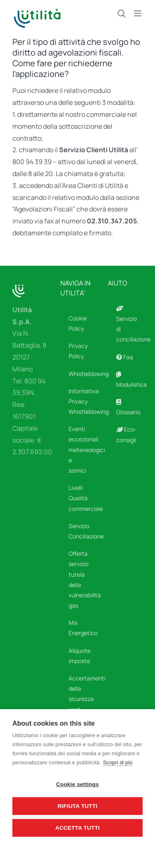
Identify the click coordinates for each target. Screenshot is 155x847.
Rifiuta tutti (77, 806)
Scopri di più (118, 762)
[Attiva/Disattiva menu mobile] (138, 13)
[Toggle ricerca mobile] (121, 13)
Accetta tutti (77, 828)
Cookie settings (77, 784)
